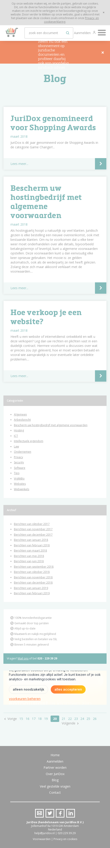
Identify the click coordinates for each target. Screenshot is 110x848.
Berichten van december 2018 (33, 582)
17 (34, 718)
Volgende (68, 723)
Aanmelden (83, 33)
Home (55, 755)
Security (19, 462)
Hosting (19, 430)
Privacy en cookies (65, 839)
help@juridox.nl (44, 833)
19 (46, 718)
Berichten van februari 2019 (32, 593)
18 (40, 718)
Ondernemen (22, 452)
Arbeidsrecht (22, 420)
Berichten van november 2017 (33, 529)
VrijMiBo (19, 478)
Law (16, 446)
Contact (55, 792)
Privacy (18, 457)
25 (88, 718)
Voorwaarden (42, 839)
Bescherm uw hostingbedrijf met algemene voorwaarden (50, 425)
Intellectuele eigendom (28, 441)
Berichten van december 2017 (33, 535)
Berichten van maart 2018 (30, 550)
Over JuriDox (55, 774)
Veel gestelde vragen (55, 786)
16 (27, 718)
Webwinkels (21, 489)
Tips (16, 473)
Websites (20, 484)
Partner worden (55, 767)
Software (19, 468)
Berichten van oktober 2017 (32, 524)
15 (21, 718)
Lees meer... (19, 164)
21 (63, 718)
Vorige (12, 718)
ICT (16, 436)
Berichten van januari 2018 (31, 540)
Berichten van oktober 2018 (32, 572)
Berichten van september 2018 (34, 567)
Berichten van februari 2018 (32, 545)
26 (95, 718)
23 (76, 718)
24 (82, 718)
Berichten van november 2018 (33, 577)
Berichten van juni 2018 (29, 561)
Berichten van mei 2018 (29, 556)
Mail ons (23, 658)
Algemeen (20, 414)
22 (70, 718)
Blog (55, 780)
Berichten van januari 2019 (31, 588)
